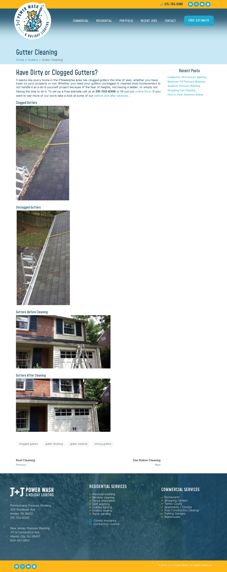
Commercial (81, 21)
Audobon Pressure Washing (184, 85)
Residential (104, 21)
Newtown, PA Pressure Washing (186, 81)
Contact (170, 21)
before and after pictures (111, 95)
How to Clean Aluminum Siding (185, 94)
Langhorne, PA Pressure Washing (187, 77)
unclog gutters (103, 443)
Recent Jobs (149, 21)
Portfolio (126, 21)
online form (143, 91)
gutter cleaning (54, 443)
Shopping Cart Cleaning (181, 90)
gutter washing (78, 443)
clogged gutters (28, 443)
